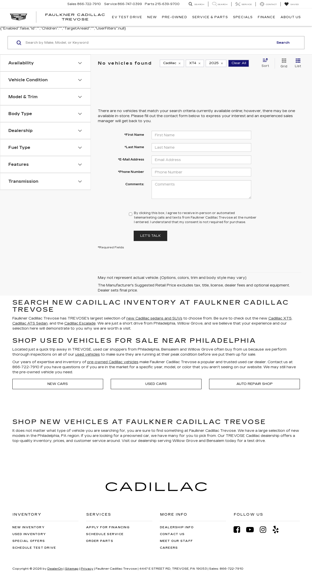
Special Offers (28, 541)
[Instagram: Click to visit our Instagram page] (265, 530)
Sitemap (71, 568)
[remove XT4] (195, 63)
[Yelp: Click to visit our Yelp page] (278, 530)
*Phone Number (131, 172)
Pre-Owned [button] (174, 17)
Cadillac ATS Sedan (30, 323)
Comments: (134, 184)
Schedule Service (105, 534)
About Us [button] (290, 17)
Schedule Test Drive (34, 547)
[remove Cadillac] (172, 63)
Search (283, 43)
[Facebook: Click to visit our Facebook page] (239, 530)
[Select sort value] (267, 63)
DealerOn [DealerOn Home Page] (55, 568)
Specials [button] (243, 17)
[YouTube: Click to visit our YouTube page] (252, 530)
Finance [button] (266, 17)
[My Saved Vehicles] (291, 4)
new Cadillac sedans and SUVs (154, 318)
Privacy (87, 568)
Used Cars (156, 384)
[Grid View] (283, 63)
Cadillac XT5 (280, 318)
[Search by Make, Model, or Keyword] (149, 43)
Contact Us (172, 534)
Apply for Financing (108, 527)
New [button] (152, 17)
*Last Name (134, 147)
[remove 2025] (216, 63)
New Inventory (28, 527)
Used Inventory (29, 534)
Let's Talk (150, 236)
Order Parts (99, 541)
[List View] (298, 63)
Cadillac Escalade (80, 323)
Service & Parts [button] (210, 17)
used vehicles (87, 354)
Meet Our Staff (176, 541)
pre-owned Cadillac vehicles (112, 362)
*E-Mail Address (131, 159)
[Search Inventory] (196, 4)
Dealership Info (177, 527)
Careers (169, 547)
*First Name (134, 135)
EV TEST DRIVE (127, 17)
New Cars (57, 384)
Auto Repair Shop (254, 384)
